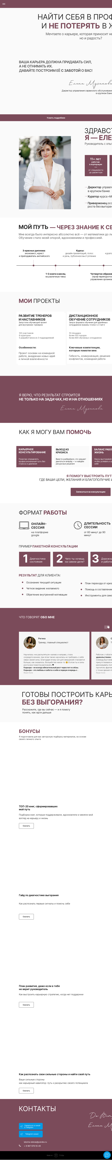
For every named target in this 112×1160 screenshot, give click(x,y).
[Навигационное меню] (3, 3)
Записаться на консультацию (90, 492)
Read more (28, 673)
